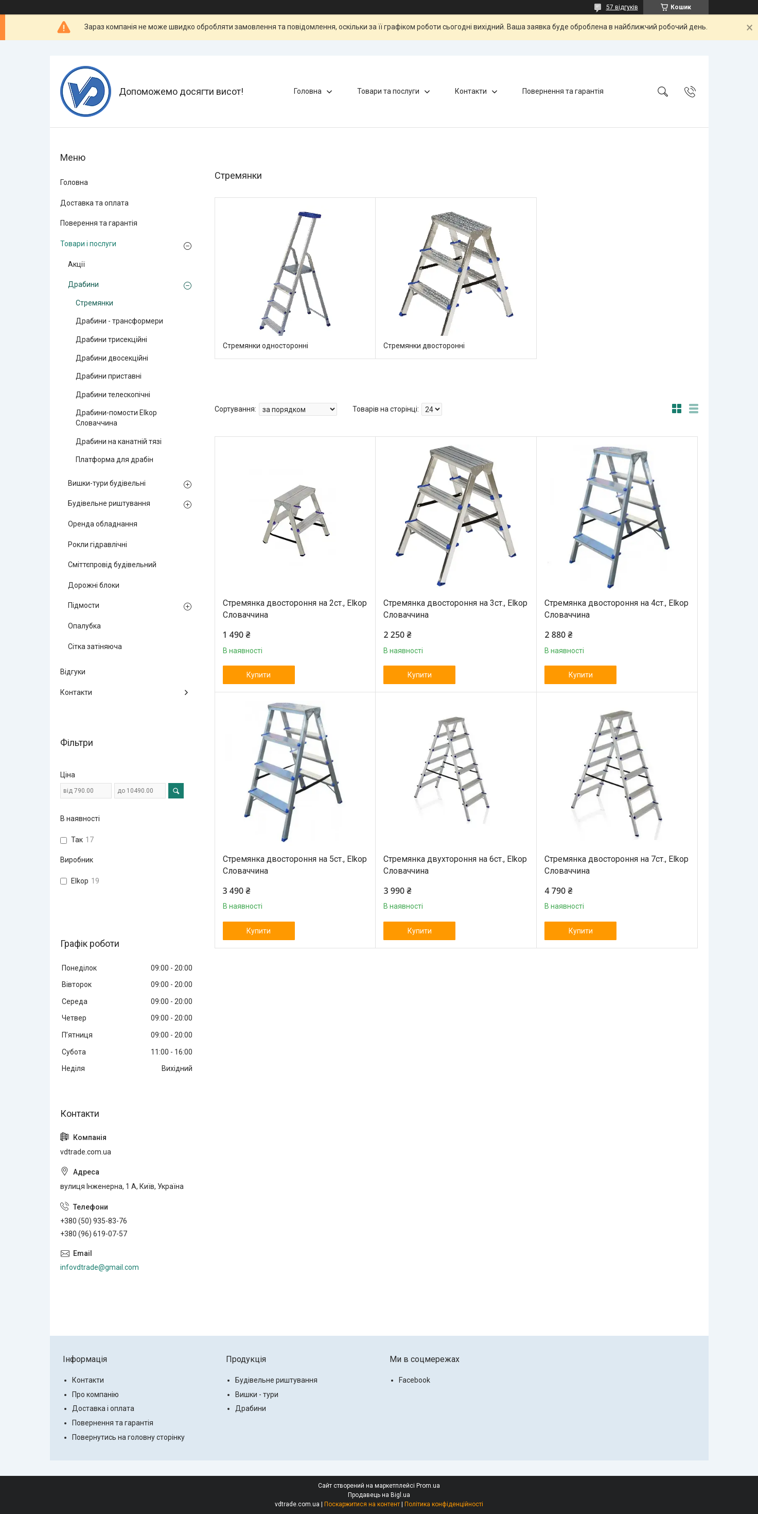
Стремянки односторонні (265, 346)
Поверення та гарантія (98, 223)
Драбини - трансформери (119, 321)
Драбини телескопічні (113, 394)
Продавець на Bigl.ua (379, 1495)
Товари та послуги (388, 91)
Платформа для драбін (114, 459)
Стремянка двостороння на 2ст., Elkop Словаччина (295, 608)
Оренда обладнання (102, 524)
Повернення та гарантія (563, 91)
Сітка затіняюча (95, 646)
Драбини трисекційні (111, 339)
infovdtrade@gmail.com (99, 1267)
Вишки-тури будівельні (107, 483)
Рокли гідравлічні (97, 544)
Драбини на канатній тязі (119, 441)
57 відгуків (622, 7)
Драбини (83, 284)
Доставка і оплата (103, 1408)
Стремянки (94, 303)
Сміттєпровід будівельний (112, 564)
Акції (76, 264)
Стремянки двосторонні (424, 346)
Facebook (414, 1380)
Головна (308, 91)
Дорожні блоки (93, 585)
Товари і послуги (88, 244)
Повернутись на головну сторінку (128, 1437)
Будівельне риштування (109, 503)
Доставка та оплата (94, 203)
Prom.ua (428, 1485)
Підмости (83, 605)
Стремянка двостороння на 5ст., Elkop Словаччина (295, 864)
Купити (258, 675)
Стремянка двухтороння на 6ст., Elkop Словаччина (455, 864)
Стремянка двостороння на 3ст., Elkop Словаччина (455, 608)
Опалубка (84, 626)
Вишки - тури (256, 1394)
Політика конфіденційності (443, 1504)
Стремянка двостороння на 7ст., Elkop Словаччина (616, 864)
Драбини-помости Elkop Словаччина (116, 418)
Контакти (471, 91)
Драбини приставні (109, 376)
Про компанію (95, 1394)
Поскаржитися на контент (362, 1504)
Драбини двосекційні (112, 358)
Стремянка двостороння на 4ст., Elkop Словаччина (616, 608)
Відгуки (72, 672)
